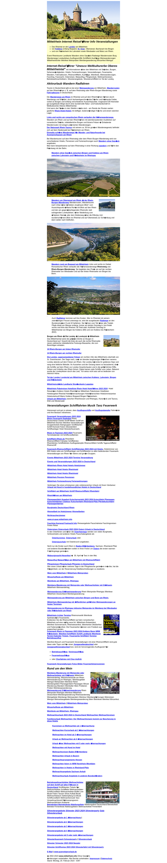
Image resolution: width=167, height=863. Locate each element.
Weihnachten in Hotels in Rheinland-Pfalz (70, 768)
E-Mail (50, 852)
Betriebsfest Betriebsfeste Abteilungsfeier (65, 805)
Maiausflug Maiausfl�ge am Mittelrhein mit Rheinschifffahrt (73, 560)
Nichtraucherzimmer (56, 515)
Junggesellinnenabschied (58, 647)
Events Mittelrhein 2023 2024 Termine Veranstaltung (70, 458)
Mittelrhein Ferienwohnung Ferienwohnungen (67, 481)
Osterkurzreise (58, 538)
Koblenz (58, 49)
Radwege (104, 321)
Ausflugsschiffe (84, 410)
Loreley (72, 47)
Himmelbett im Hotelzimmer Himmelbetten (66, 512)
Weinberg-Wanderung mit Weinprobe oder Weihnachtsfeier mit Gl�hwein (79, 585)
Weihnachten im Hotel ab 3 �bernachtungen (72, 735)
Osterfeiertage (80, 532)
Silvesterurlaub (85, 839)
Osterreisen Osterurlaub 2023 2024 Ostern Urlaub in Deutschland (76, 529)
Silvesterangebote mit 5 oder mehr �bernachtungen (70, 835)
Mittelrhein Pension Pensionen (60, 477)
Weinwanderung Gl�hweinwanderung (64, 592)
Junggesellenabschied (84, 644)
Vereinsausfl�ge (76, 652)
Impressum (95, 859)
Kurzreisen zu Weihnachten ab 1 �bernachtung (73, 726)
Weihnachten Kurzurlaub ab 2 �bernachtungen (73, 730)
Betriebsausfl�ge (59, 652)
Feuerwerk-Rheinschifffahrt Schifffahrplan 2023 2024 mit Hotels (75, 449)
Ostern (96, 549)
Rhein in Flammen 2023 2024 (59, 433)
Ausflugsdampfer (102, 410)
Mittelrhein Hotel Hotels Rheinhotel (62, 469)
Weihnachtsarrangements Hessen (67, 760)
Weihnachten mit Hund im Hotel (66, 748)
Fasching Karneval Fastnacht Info (62, 523)
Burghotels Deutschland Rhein (60, 508)
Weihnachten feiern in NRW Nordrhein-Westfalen (73, 764)
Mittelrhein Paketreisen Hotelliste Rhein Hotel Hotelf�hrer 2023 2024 (77, 389)
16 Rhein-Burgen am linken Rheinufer (63, 349)
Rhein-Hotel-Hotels (63, 111)
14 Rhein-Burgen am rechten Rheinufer (64, 353)
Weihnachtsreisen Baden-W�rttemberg (69, 752)
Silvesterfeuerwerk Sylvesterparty (62, 839)
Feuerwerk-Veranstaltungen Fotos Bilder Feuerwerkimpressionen (76, 664)
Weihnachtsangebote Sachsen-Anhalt (68, 772)
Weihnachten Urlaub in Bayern (65, 756)
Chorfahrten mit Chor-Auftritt (68, 659)
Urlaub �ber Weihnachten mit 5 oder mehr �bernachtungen (79, 743)
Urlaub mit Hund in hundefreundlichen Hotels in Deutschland (74, 487)
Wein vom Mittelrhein (56, 573)
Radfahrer (60, 318)
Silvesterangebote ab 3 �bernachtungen (65, 826)
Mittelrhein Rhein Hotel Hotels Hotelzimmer (66, 465)
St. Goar (81, 49)
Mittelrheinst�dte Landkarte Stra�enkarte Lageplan (70, 384)
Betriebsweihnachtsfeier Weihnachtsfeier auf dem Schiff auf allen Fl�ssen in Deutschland (65, 784)
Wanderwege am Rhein (60, 97)
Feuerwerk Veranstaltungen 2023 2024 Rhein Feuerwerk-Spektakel (64, 417)
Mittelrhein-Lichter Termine (59, 615)
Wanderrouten (113, 88)
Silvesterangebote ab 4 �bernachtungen (65, 831)
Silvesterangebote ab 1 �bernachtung (64, 818)
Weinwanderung (86, 88)
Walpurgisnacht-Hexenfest (59, 556)
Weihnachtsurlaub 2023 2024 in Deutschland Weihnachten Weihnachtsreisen (81, 715)
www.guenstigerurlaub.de (65, 852)
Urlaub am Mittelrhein (56, 399)
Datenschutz (106, 859)
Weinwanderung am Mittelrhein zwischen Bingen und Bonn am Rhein (77, 598)
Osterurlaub (71, 538)
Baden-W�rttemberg (85, 546)
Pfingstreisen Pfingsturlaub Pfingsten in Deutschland (70, 564)
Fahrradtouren (53, 93)
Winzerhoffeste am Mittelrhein (60, 577)
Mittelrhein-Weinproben (77, 573)
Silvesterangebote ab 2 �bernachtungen (65, 822)
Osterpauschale (59, 542)
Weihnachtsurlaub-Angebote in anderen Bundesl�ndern (77, 776)
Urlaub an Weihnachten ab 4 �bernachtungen (72, 739)
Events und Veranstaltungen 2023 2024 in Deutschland (71, 462)
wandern (103, 146)
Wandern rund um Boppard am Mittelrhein (69, 264)
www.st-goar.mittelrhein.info (59, 519)
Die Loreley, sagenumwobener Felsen (63, 357)
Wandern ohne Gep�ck (109, 141)
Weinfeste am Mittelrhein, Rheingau (63, 581)
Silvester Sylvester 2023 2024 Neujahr (63, 843)
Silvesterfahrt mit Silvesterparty (90, 847)
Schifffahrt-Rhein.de (56, 439)
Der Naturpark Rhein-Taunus (59, 127)
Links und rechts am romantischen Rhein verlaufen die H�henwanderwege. (80, 117)
